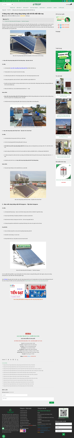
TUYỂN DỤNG (61, 7)
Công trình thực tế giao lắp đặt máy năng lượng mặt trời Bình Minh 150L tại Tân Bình (19, 364)
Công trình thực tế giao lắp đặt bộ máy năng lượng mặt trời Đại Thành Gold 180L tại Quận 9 (20, 374)
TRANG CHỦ (12, 7)
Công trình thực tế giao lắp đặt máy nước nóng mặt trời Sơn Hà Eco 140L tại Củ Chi (19, 366)
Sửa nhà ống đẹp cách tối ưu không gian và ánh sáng (63, 95)
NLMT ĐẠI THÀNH (34, 7)
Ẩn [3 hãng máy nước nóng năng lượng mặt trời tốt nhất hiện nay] (8, 19)
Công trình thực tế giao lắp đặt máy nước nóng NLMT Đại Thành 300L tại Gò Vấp (18, 383)
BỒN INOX (19, 7)
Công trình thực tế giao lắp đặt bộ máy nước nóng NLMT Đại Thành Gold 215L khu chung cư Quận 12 (22, 368)
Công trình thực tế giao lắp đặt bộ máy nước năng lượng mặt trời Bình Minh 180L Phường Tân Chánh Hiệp (23, 370)
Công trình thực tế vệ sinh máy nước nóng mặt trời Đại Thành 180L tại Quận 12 (18, 380)
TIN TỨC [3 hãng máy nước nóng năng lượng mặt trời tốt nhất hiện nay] (9, 9)
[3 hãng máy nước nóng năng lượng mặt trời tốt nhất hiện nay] (37, 4)
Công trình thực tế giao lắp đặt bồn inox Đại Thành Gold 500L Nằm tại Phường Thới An (19, 372)
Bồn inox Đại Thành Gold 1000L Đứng (63, 179)
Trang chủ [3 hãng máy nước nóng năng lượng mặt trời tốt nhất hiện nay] (4, 9)
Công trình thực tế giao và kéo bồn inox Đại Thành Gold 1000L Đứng (16, 376)
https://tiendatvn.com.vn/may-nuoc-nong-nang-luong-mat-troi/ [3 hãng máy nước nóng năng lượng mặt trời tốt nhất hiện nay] (36, 280)
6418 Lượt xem (16, 15)
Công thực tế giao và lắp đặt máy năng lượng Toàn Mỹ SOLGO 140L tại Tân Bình (18, 382)
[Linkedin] (11, 359)
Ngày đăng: (4, 15)
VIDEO (55, 7)
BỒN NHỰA (25, 7)
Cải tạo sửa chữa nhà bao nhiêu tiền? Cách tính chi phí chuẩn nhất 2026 (63, 156)
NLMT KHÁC (42, 7)
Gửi (51, 402)
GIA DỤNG (49, 7)
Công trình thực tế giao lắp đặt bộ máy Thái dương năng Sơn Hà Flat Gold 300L (18, 385)
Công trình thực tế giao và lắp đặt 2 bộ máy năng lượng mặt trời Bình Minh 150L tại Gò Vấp (20, 378)
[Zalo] (18, 359)
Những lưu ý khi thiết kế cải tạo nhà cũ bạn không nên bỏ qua (63, 136)
